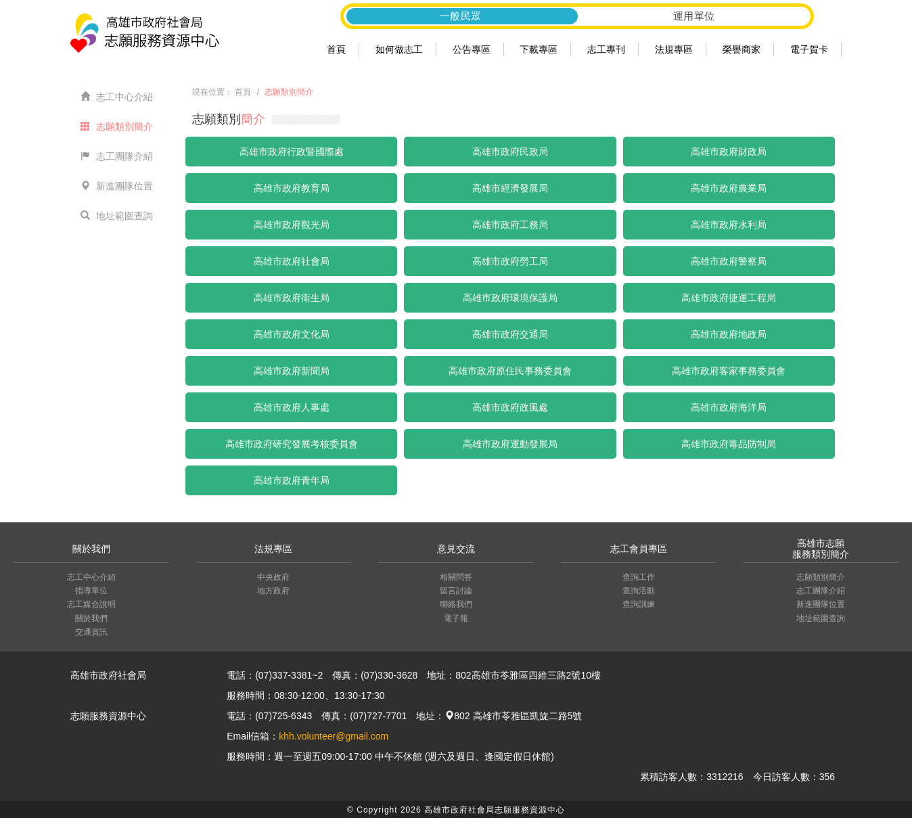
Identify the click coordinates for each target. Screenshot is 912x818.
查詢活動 (638, 590)
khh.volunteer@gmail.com (333, 736)
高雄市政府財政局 (729, 151)
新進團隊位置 (117, 186)
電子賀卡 (809, 49)
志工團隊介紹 (117, 156)
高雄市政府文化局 (291, 334)
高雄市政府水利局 (729, 224)
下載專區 (538, 49)
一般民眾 (461, 16)
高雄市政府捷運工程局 (728, 297)
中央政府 (273, 577)
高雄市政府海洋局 (729, 407)
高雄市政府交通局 (510, 334)
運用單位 (694, 16)
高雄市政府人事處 (291, 407)
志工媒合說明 (91, 604)
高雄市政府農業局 (729, 188)
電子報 (456, 618)
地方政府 (273, 590)
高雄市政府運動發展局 (510, 443)
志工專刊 (606, 49)
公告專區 (472, 49)
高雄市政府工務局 (510, 224)
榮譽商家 (741, 49)
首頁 (336, 49)
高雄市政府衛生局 (291, 297)
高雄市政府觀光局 (291, 224)
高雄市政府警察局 (729, 261)
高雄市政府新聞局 (291, 370)
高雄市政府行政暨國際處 (292, 151)
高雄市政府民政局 (510, 151)
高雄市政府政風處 (510, 407)
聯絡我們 (456, 604)
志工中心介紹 (117, 96)
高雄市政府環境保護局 (510, 297)
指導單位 (91, 590)
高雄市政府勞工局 (510, 261)
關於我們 (91, 618)
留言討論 (456, 590)
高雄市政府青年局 (291, 480)
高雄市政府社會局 (291, 261)
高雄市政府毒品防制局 (728, 443)
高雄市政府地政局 (729, 334)
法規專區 (674, 49)
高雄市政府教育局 (291, 188)
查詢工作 (638, 577)
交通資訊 (91, 632)
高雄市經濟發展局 (510, 188)
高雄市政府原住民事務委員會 (510, 370)
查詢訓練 (638, 604)
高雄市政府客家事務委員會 (728, 370)
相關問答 (456, 577)
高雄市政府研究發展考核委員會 (291, 443)
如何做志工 (399, 49)
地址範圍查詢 (117, 215)
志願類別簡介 (117, 126)
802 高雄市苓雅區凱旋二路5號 (513, 715)
